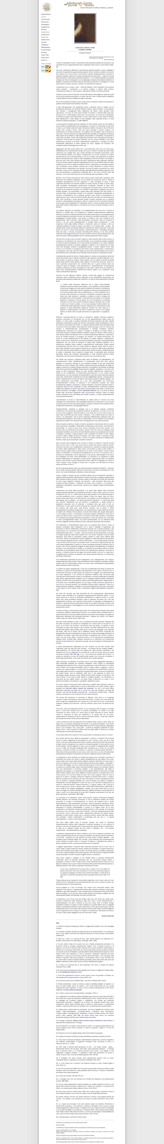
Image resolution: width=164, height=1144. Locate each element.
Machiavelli (86, 390)
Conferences (45, 34)
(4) (85, 145)
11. (57, 996)
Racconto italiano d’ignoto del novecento (79, 688)
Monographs (45, 24)
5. (56, 965)
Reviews (44, 29)
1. (56, 926)
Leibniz (99, 970)
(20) (73, 637)
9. (56, 984)
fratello (58, 961)
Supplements (45, 27)
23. (57, 1079)
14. (57, 1026)
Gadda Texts (45, 39)
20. (57, 1063)
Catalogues (45, 45)
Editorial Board (46, 14)
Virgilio (73, 390)
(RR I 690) (80, 794)
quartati (106, 1051)
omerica (69, 1015)
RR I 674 (109, 786)
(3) (61, 134)
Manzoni (93, 390)
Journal (43, 17)
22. (57, 1076)
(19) (57, 590)
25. (57, 1091)
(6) (90, 172)
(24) (81, 805)
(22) (111, 686)
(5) (78, 153)
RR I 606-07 (83, 120)
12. (57, 1009)
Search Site (45, 55)
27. (57, 1104)
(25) (57, 864)
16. (57, 1036)
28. (57, 1117)
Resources (44, 37)
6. (56, 970)
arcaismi (92, 369)
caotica (68, 385)
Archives (44, 42)
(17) (63, 580)
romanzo (98, 527)
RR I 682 (65, 1081)
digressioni (92, 377)
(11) (68, 346)
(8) (72, 212)
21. (57, 1068)
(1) (113, 59)
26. (57, 1097)
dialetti (76, 369)
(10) (61, 314)
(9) (99, 234)
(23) (57, 778)
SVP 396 (77, 1015)
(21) (85, 667)
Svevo (82, 49)
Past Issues (45, 22)
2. (56, 931)
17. (57, 1040)
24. (57, 1084)
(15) (65, 537)
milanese (110, 70)
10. (57, 993)
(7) (75, 195)
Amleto (110, 648)
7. (56, 975)
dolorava (83, 1053)
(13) (65, 386)
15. (57, 1033)
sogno (81, 552)
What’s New (45, 57)
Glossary (44, 52)
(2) (57, 67)
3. (56, 939)
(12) (77, 365)
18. (57, 1047)
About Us (44, 60)
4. (56, 944)
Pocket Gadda (45, 50)
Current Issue (45, 19)
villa (109, 226)
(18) (106, 582)
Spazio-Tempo (77, 1033)
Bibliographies (45, 47)
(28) (85, 901)
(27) (94, 895)
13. (57, 1020)
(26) (61, 877)
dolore (70, 1110)
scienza (76, 262)
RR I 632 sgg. (75, 654)
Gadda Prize (45, 32)
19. (57, 1058)
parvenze (108, 1112)
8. (56, 980)
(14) (78, 470)
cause (76, 119)
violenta (58, 891)
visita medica (72, 224)
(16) (112, 574)
